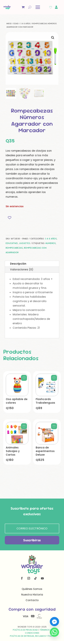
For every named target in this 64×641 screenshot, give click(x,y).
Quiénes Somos (32, 589)
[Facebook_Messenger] (54, 621)
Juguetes (24, 243)
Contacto (32, 600)
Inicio (9, 23)
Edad (16, 23)
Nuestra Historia (32, 594)
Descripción (18, 263)
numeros (50, 243)
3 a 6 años (25, 23)
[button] (53, 38)
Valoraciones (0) (21, 269)
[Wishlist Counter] (50, 7)
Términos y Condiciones (38, 631)
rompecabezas (14, 247)
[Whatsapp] (54, 632)
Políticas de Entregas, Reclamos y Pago (32, 636)
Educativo (12, 243)
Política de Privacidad (25, 629)
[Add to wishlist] (9, 218)
